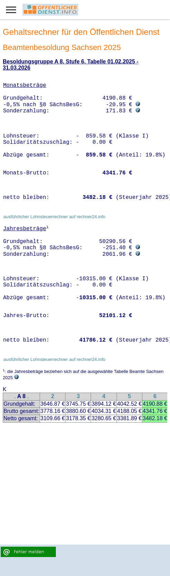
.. (15, 397)
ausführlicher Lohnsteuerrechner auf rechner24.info (54, 216)
